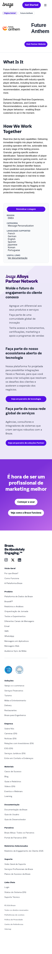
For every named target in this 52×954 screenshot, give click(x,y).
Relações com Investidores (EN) (19, 743)
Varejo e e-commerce (14, 685)
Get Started (31, 4)
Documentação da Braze (15, 809)
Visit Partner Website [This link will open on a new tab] (36, 44)
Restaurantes (10, 710)
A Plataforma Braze (13, 583)
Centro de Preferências (13, 924)
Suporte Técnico (12, 897)
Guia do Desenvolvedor (15, 819)
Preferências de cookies (14, 915)
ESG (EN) (8, 748)
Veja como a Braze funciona (26, 512)
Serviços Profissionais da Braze (18, 869)
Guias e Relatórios (12, 781)
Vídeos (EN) (9, 786)
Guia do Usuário (11, 814)
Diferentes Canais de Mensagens (19, 621)
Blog (6, 776)
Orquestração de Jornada (16, 611)
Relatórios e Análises (13, 606)
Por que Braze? (11, 573)
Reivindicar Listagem (26, 209)
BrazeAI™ (8, 601)
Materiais (9, 766)
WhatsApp (9, 636)
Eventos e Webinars (13, 791)
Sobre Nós (9, 728)
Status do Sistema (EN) (15, 892)
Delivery (8, 705)
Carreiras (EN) (10, 733)
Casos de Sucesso (12, 771)
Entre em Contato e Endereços (18, 758)
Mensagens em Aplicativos (16, 641)
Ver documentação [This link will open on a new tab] (17, 257)
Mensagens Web (11, 646)
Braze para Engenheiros (15, 715)
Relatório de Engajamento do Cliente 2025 (23, 851)
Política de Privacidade (13, 920)
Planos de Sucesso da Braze (17, 874)
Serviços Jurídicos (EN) (15, 753)
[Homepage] (7, 5)
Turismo (8, 695)
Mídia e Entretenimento (15, 700)
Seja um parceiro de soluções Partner (26, 443)
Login (6, 887)
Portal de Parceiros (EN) (15, 837)
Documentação (11, 804)
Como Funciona (11, 578)
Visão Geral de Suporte (15, 864)
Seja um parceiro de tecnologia (26, 399)
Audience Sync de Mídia (15, 651)
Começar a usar (26, 501)
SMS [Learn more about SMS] (6, 631)
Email (6, 626)
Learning (8, 796)
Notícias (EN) (10, 738)
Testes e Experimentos (15, 616)
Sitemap (7, 929)
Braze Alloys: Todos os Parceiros (19, 832)
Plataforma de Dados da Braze (18, 596)
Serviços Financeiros (13, 690)
